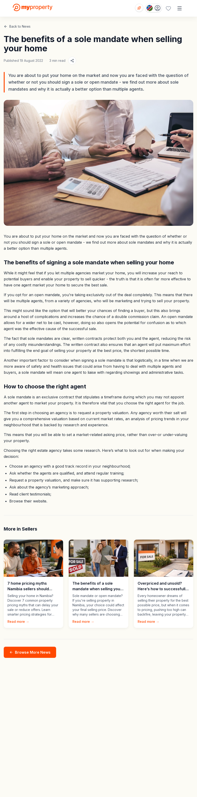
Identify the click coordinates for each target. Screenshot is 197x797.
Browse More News (30, 652)
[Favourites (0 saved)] (168, 8)
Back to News (17, 26)
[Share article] (72, 61)
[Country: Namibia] (153, 8)
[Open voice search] (139, 8)
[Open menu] (179, 8)
